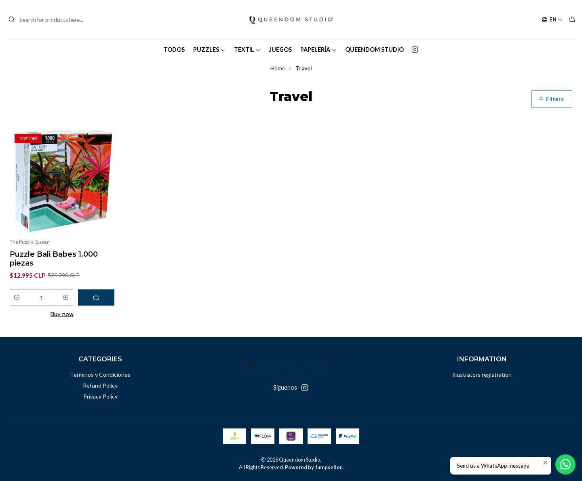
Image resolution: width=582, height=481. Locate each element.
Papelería (318, 49)
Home (277, 69)
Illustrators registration (482, 374)
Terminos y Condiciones (100, 374)
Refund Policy (100, 385)
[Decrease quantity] (17, 297)
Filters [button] (551, 99)
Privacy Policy (100, 396)
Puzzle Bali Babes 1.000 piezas (54, 258)
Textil (247, 49)
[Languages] (552, 19)
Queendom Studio (374, 49)
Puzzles (209, 49)
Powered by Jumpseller (313, 467)
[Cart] (572, 19)
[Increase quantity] (66, 297)
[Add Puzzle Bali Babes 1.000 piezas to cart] (96, 297)
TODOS (174, 49)
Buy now (62, 314)
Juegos (280, 49)
